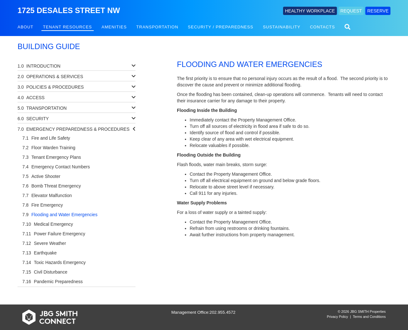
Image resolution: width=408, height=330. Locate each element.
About (25, 27)
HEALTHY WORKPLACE (310, 10)
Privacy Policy (337, 317)
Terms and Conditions (369, 317)
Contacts (322, 27)
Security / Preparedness (220, 27)
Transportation (157, 27)
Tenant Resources (67, 27)
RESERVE (378, 10)
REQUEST (351, 10)
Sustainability (282, 27)
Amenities (114, 27)
